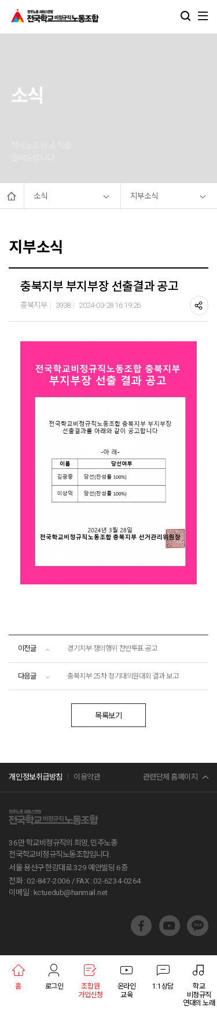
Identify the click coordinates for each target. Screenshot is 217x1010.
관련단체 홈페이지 (170, 777)
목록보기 (108, 715)
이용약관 (86, 777)
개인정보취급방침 (35, 777)
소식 (40, 196)
